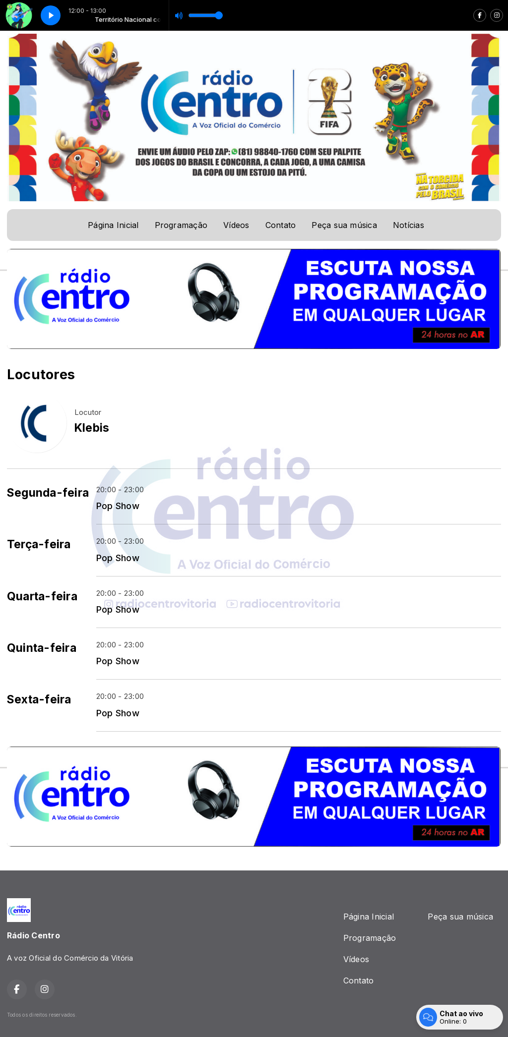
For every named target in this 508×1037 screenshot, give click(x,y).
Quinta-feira (41, 648)
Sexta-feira (39, 699)
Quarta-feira (42, 596)
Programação (181, 225)
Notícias (408, 225)
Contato (280, 225)
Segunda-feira (48, 493)
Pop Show (117, 505)
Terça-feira (39, 544)
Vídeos (236, 225)
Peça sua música (344, 225)
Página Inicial (113, 225)
